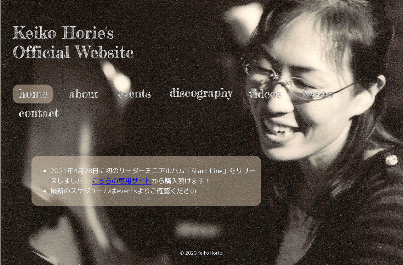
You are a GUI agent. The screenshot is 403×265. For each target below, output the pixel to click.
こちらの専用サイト (121, 180)
